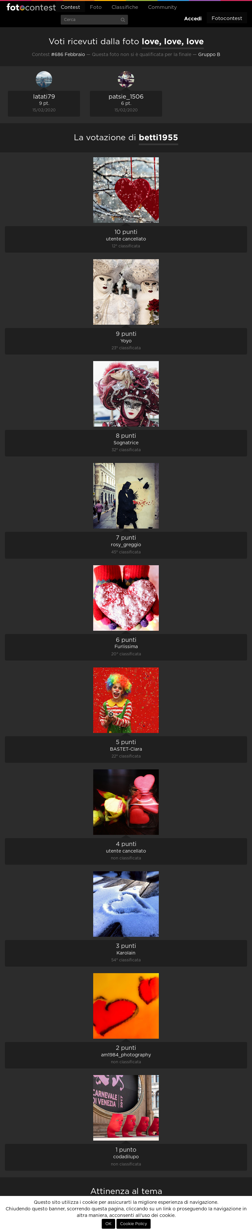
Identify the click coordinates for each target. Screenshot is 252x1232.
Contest (70, 7)
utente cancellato (126, 239)
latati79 (44, 97)
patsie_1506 (126, 97)
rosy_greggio (126, 545)
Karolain (126, 953)
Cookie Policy (133, 1224)
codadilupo (126, 1157)
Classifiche (125, 7)
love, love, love (173, 41)
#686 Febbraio (68, 54)
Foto (96, 7)
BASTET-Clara (126, 749)
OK (108, 1224)
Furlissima (126, 647)
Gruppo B (209, 54)
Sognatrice (126, 443)
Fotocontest (31, 7)
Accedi (193, 18)
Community (162, 7)
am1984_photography (126, 1055)
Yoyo (126, 341)
